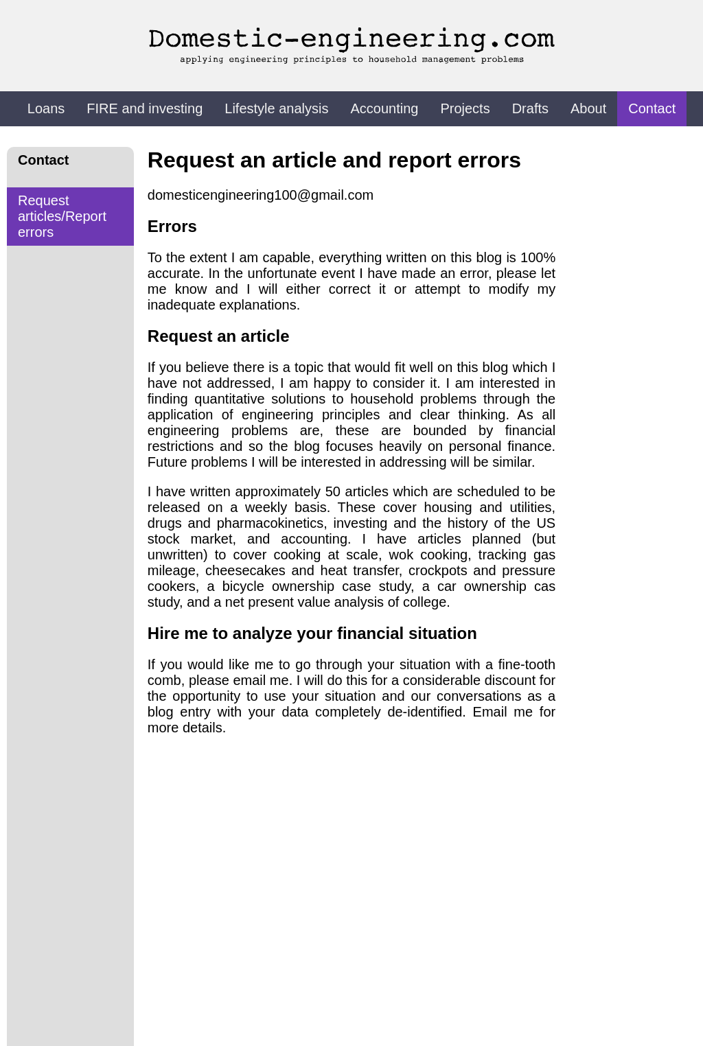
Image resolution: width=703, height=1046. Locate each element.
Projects (464, 108)
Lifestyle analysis (276, 108)
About (588, 108)
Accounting (384, 108)
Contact (652, 108)
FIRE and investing (145, 108)
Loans (46, 108)
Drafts (530, 108)
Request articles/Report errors (62, 216)
